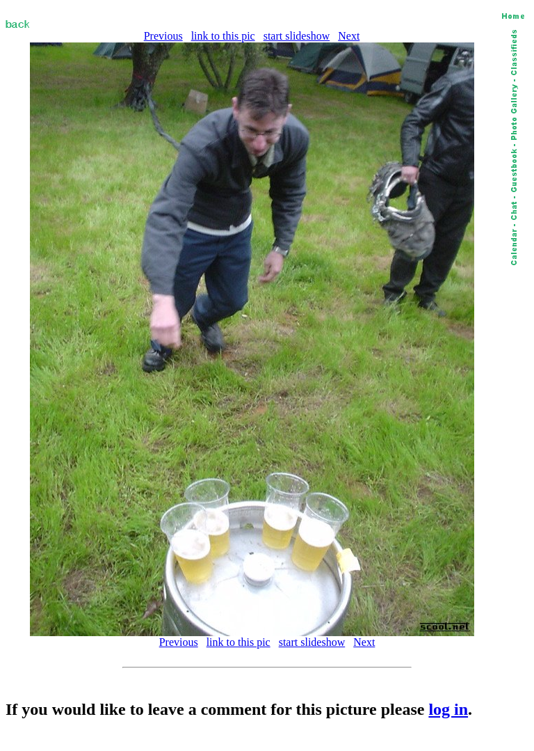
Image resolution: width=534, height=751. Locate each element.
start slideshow (297, 36)
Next (348, 36)
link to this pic (223, 36)
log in (448, 709)
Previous (163, 36)
